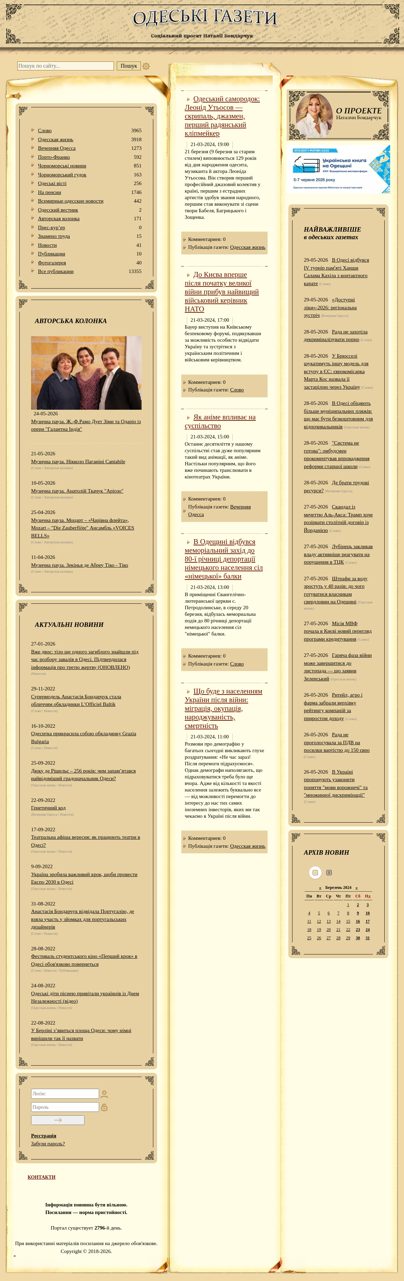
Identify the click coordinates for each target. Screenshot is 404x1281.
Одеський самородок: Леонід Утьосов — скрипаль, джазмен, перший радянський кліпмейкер (222, 116)
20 (329, 929)
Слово (90, 131)
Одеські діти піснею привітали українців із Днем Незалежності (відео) (85, 997)
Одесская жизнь (90, 140)
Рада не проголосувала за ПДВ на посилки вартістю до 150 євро (337, 742)
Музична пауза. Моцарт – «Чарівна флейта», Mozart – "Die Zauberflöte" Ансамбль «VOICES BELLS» (82, 527)
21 (338, 929)
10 (368, 913)
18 (309, 929)
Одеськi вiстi (90, 183)
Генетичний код (48, 808)
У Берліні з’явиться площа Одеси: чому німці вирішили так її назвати (81, 1034)
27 (329, 937)
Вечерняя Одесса (90, 148)
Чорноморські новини (90, 166)
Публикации (90, 254)
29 (348, 937)
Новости (90, 245)
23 (358, 929)
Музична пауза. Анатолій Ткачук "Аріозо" (77, 491)
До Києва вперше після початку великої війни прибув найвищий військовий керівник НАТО (222, 291)
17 (368, 921)
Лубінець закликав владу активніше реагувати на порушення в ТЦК (338, 554)
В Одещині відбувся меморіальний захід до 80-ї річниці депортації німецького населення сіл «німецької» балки (224, 558)
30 (358, 937)
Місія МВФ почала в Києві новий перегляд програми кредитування (338, 631)
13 (329, 921)
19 (319, 929)
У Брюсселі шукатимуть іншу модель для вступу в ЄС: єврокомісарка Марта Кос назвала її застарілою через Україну (336, 371)
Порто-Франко (90, 157)
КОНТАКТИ (42, 1177)
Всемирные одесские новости (90, 201)
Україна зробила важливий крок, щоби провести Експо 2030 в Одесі (84, 878)
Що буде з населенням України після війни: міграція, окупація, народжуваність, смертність (223, 708)
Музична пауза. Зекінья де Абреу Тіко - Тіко (79, 565)
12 (319, 921)
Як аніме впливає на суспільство (220, 421)
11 (309, 921)
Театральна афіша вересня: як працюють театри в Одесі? (85, 841)
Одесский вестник (90, 210)
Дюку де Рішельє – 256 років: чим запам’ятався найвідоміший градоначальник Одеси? (83, 775)
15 (348, 921)
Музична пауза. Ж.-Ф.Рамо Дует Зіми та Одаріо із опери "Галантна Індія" (86, 425)
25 (309, 937)
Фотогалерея (90, 263)
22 (348, 929)
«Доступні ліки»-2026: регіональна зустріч (330, 307)
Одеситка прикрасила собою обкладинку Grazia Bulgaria (83, 737)
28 (338, 937)
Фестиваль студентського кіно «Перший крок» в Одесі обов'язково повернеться (84, 960)
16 (358, 921)
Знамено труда (90, 236)
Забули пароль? (48, 1143)
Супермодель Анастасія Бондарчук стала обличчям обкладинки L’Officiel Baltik (76, 700)
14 (338, 921)
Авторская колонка (90, 219)
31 (368, 937)
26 (319, 937)
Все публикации (90, 271)
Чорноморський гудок (90, 175)
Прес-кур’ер (90, 228)
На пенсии (90, 192)
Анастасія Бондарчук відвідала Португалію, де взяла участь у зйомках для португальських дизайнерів (82, 919)
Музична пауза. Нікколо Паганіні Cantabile (78, 461)
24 (368, 929)
